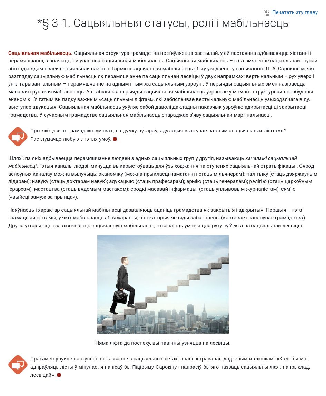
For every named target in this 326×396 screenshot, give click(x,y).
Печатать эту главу (291, 12)
